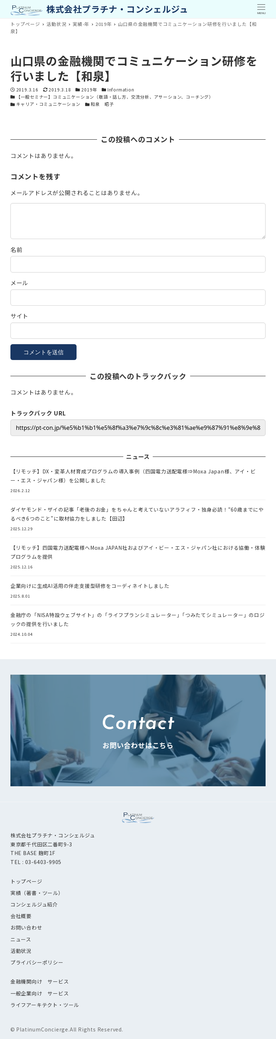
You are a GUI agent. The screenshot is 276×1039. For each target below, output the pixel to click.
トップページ (26, 881)
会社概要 (21, 915)
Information (120, 89)
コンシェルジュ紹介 (34, 904)
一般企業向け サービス (39, 993)
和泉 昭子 (102, 104)
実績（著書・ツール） (37, 892)
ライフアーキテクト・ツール (44, 1004)
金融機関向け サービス (39, 981)
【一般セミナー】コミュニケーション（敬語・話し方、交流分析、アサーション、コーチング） (114, 97)
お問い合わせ (26, 927)
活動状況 (21, 950)
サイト (19, 315)
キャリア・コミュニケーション (48, 104)
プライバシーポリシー (37, 962)
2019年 (89, 89)
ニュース (20, 939)
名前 (16, 249)
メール (19, 282)
